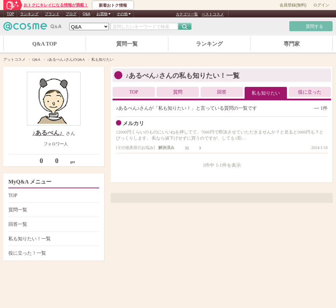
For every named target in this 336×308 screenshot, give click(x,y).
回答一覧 (52, 224)
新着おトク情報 (113, 5)
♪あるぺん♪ (48, 133)
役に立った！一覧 (52, 253)
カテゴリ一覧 (187, 14)
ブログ (71, 14)
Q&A (86, 14)
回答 (221, 92)
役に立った (310, 92)
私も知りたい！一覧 (52, 238)
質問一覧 (127, 44)
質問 (177, 92)
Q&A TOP (44, 44)
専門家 (292, 44)
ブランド (52, 14)
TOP (10, 14)
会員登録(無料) (293, 5)
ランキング (29, 14)
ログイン (321, 5)
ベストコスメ (213, 14)
